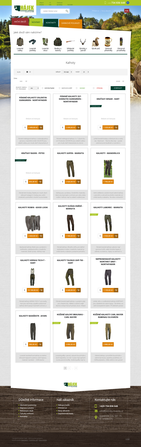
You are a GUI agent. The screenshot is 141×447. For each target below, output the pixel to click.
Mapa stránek (43, 440)
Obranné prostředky (121, 49)
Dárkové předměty (108, 49)
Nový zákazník (106, 11)
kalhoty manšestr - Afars (33, 316)
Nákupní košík (64, 405)
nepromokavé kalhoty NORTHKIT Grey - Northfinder (108, 262)
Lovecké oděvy (20, 49)
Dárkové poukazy (59, 4)
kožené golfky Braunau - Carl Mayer (70, 315)
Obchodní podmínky (28, 405)
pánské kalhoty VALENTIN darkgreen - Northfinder (33, 99)
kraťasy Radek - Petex (32, 153)
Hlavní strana (41, 4)
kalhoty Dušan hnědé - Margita (70, 207)
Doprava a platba (27, 408)
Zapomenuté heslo (65, 413)
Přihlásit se (95, 11)
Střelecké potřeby (70, 49)
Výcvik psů (96, 48)
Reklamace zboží (26, 411)
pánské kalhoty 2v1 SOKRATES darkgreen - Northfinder (70, 99)
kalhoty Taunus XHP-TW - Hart (70, 261)
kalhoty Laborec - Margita (108, 207)
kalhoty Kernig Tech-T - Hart (33, 261)
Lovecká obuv (45, 49)
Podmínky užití (33, 440)
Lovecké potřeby (32, 49)
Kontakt (70, 5)
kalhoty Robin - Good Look (33, 207)
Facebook (127, 2)
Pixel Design (24, 440)
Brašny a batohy (57, 49)
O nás (50, 4)
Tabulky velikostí (27, 413)
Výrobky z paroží (83, 49)
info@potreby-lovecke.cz (111, 410)
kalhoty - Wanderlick (108, 153)
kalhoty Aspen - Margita (70, 153)
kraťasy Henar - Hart (108, 99)
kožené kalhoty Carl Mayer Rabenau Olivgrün (108, 315)
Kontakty (23, 416)
